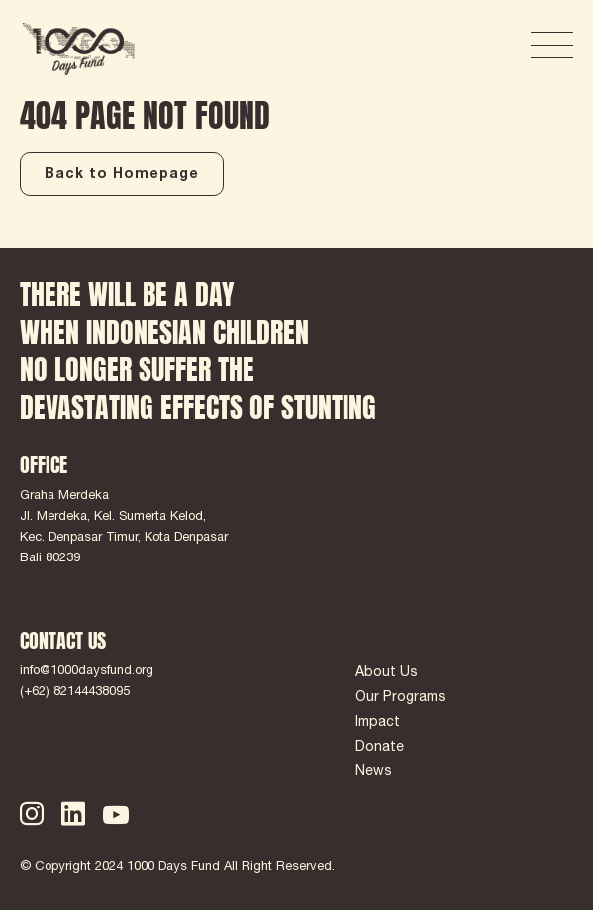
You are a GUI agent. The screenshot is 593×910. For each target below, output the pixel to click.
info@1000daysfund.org (86, 671)
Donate (379, 748)
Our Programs (400, 698)
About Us (386, 673)
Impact (377, 723)
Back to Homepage (122, 175)
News (373, 772)
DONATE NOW (443, 46)
